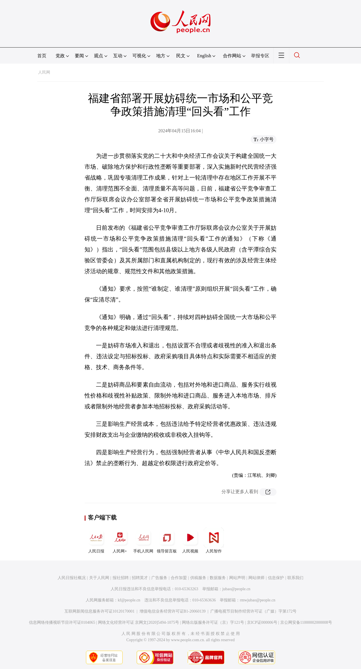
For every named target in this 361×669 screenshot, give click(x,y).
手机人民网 (143, 540)
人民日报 (96, 540)
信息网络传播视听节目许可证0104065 (62, 622)
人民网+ (120, 540)
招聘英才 (140, 578)
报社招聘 (121, 578)
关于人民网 (99, 578)
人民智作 (214, 540)
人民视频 (190, 540)
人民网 (44, 72)
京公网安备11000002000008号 (306, 622)
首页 (41, 55)
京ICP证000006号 (262, 622)
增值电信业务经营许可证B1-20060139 (173, 611)
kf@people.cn (129, 600)
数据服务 (218, 578)
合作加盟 (179, 578)
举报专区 (260, 55)
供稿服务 (198, 578)
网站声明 (237, 578)
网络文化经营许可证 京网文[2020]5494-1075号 (138, 622)
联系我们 (295, 578)
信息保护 (276, 578)
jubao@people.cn (236, 589)
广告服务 (159, 578)
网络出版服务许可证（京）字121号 (213, 622)
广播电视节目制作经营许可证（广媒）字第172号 (253, 611)
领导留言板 (167, 540)
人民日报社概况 (72, 578)
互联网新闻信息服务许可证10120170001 (99, 611)
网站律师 (256, 578)
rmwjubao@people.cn (257, 600)
